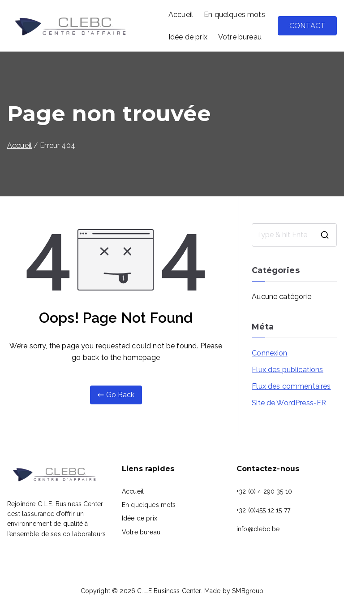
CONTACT (307, 26)
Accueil (180, 14)
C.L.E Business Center (169, 590)
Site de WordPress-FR (289, 403)
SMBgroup (247, 590)
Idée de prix (187, 37)
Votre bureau (240, 37)
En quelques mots (234, 14)
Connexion (269, 353)
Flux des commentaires (291, 386)
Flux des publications (287, 369)
